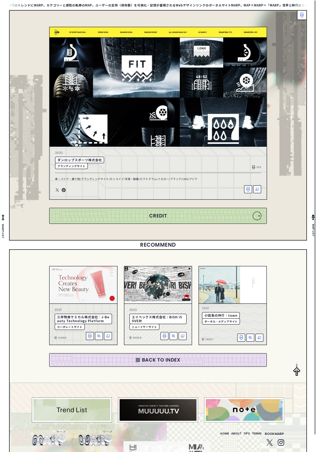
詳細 (99, 336)
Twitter (57, 190)
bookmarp (274, 436)
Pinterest (63, 190)
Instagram (281, 445)
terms (255, 436)
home (213, 436)
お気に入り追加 (248, 189)
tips (241, 436)
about (228, 436)
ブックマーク (300, 17)
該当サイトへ (257, 189)
